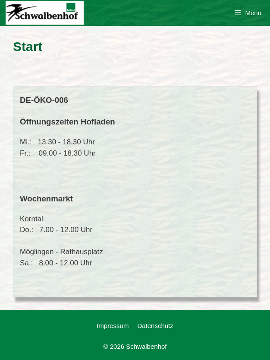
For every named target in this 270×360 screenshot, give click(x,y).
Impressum (113, 325)
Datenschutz (155, 325)
